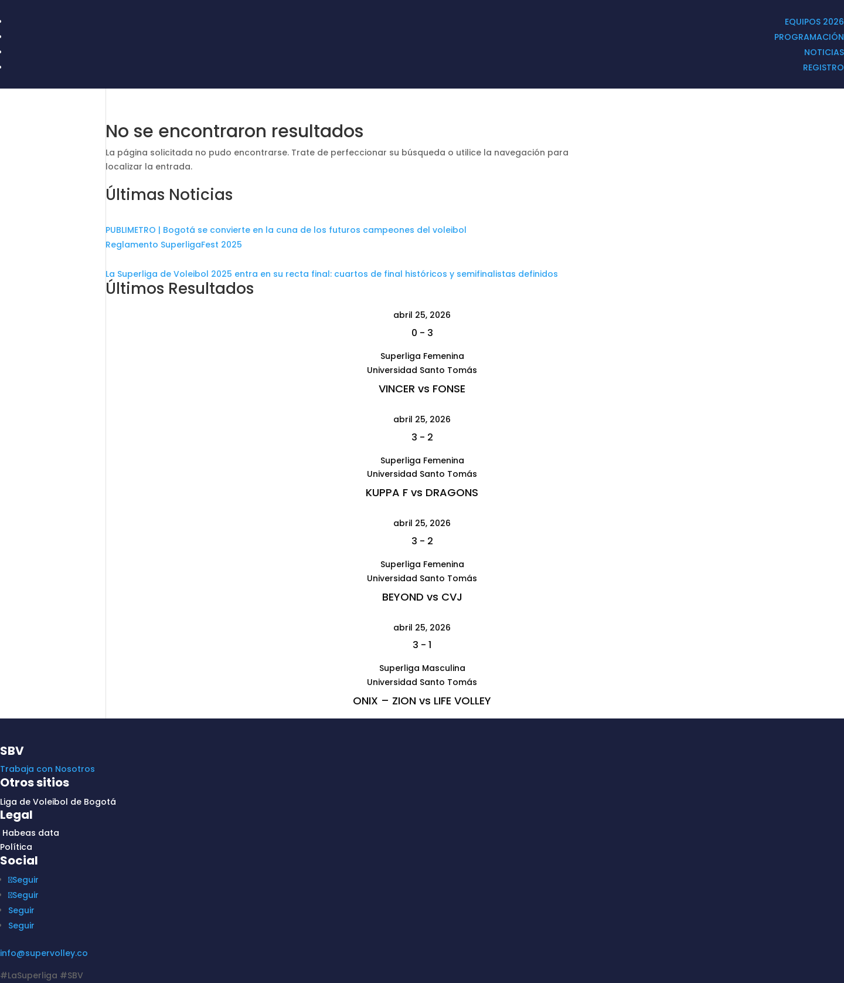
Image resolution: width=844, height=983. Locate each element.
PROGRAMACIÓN (809, 37)
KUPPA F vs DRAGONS (422, 492)
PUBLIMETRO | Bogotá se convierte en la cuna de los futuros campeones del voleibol (286, 230)
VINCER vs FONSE (422, 388)
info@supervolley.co (44, 953)
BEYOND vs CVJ (422, 596)
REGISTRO (823, 67)
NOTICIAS (824, 52)
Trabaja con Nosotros (47, 769)
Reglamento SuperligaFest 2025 (174, 244)
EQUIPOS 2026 (814, 22)
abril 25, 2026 (422, 315)
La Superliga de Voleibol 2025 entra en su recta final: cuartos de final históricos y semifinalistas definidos (332, 274)
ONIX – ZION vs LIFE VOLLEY (422, 700)
